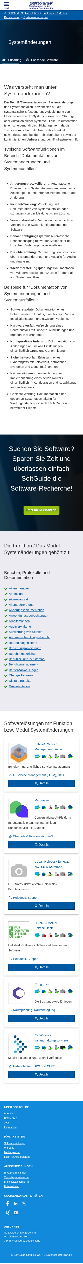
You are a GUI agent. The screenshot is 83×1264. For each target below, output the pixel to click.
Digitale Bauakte (20, 680)
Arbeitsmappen (19, 621)
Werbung (9, 1147)
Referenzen (10, 1118)
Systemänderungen (35, 17)
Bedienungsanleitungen (25, 648)
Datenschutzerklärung (59, 1254)
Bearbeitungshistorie (23, 642)
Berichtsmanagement (23, 664)
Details (44, 783)
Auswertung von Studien (26, 632)
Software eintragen (14, 1143)
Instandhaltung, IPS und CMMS (34, 1066)
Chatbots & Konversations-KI (33, 836)
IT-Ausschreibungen (15, 1172)
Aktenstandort (18, 599)
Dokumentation (19, 686)
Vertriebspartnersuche (16, 1177)
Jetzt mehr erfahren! (41, 510)
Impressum (10, 1127)
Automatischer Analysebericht (29, 637)
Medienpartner (12, 1152)
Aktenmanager (19, 588)
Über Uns (9, 1113)
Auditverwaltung (20, 626)
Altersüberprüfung (21, 604)
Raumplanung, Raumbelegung (34, 1010)
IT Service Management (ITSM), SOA (38, 775)
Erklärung (14, 60)
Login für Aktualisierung (17, 1156)
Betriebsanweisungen (23, 670)
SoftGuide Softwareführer (23, 13)
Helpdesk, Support (25, 897)
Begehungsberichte (22, 653)
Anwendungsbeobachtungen (28, 615)
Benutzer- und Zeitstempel (27, 659)
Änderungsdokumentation (26, 610)
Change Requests (21, 675)
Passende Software (44, 60)
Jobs (6, 1122)
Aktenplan (16, 593)
